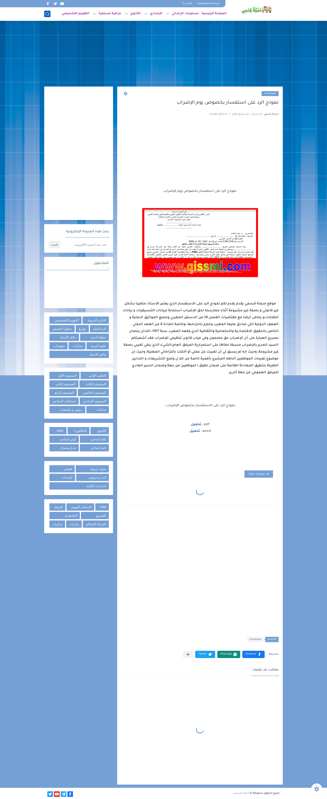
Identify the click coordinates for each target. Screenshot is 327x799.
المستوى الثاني (65, 384)
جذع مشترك (68, 448)
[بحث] (47, 14)
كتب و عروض (97, 477)
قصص (68, 469)
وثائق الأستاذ (97, 354)
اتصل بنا (187, 3)
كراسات (67, 477)
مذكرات (78, 346)
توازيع (82, 328)
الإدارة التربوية (97, 320)
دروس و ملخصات (71, 409)
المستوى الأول (67, 375)
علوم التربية (98, 346)
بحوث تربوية (98, 469)
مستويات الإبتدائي (185, 13)
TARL (60, 430)
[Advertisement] (163, 54)
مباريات (74, 524)
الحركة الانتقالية (96, 524)
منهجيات (59, 346)
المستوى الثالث (96, 384)
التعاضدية (71, 515)
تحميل (195, 431)
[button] (253, 654)
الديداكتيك (99, 328)
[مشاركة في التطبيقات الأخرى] (188, 654)
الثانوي (135, 13)
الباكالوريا (80, 430)
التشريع (101, 515)
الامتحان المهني (81, 507)
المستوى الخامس (94, 392)
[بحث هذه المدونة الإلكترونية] (85, 245)
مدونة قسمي (241, 793)
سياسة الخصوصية (208, 3)
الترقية (58, 507)
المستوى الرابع (64, 392)
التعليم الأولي (97, 375)
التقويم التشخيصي (75, 13)
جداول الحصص (62, 328)
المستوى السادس (94, 401)
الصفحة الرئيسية (214, 13)
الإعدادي (156, 13)
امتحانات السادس (64, 401)
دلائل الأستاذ (68, 337)
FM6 (103, 507)
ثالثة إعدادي (98, 439)
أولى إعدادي (68, 439)
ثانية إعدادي (98, 448)
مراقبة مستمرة (110, 13)
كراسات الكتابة (96, 486)
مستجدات (270, 93)
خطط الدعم (98, 337)
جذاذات (101, 409)
